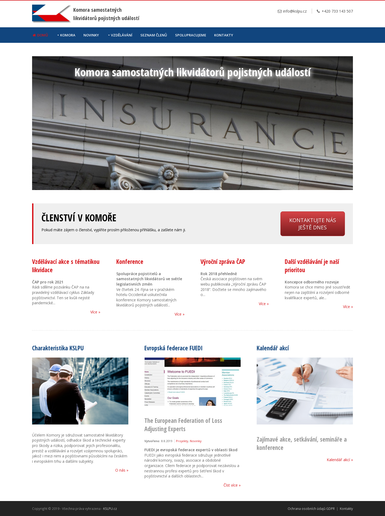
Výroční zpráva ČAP (223, 261)
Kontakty (223, 35)
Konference (129, 261)
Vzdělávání (121, 35)
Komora (67, 35)
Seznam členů (153, 35)
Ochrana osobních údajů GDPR (311, 508)
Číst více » (232, 485)
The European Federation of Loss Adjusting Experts (183, 424)
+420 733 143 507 (334, 11)
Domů (40, 35)
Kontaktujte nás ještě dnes (312, 224)
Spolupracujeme (190, 35)
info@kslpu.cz (292, 11)
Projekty (182, 441)
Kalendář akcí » (340, 459)
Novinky (91, 35)
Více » (95, 311)
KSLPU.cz (110, 508)
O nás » (121, 470)
